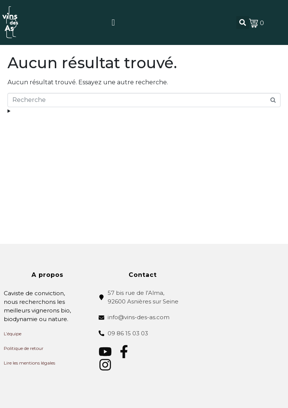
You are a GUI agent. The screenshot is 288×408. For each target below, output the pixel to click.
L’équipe (12, 333)
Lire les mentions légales (29, 363)
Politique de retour (24, 348)
